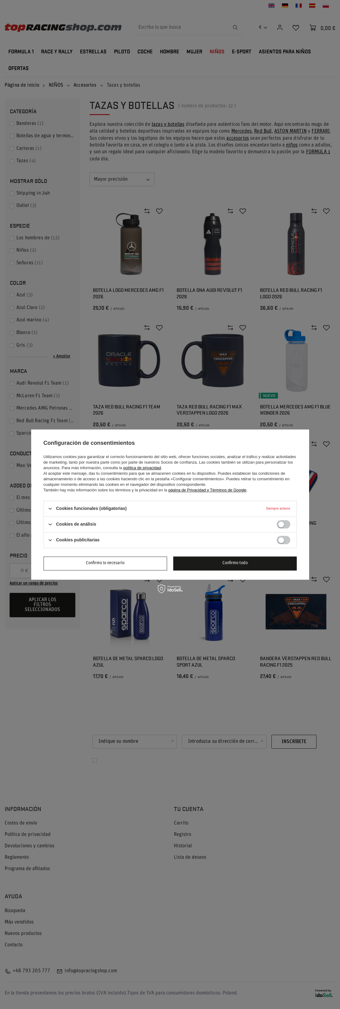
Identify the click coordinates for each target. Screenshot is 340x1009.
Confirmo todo (235, 563)
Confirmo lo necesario (105, 563)
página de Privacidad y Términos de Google (207, 490)
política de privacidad (142, 467)
